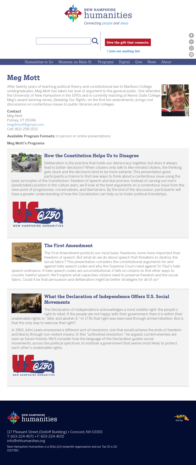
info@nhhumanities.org (26, 441)
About (166, 62)
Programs (106, 62)
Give (138, 62)
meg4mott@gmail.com (25, 124)
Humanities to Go (39, 62)
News (152, 62)
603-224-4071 (22, 436)
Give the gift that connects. (128, 42)
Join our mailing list (123, 51)
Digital (124, 62)
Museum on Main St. (76, 62)
